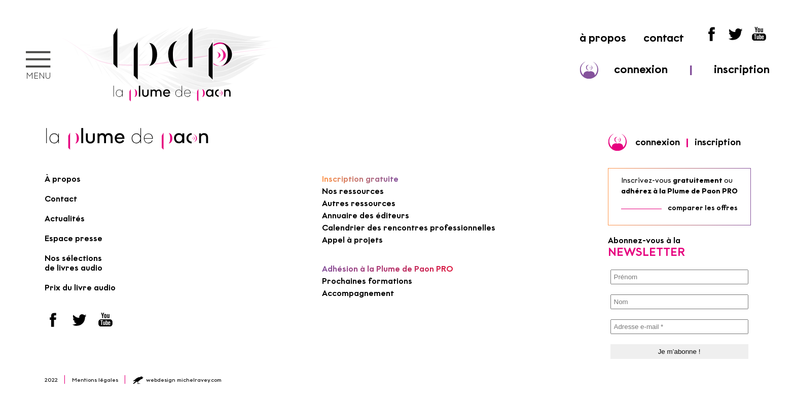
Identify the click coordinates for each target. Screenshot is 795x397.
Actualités (65, 218)
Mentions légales (95, 379)
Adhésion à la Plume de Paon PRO (387, 269)
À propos (63, 179)
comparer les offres (703, 208)
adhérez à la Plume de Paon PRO (679, 191)
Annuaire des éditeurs (365, 215)
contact (663, 38)
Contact (61, 199)
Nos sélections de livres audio (73, 263)
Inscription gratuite (360, 179)
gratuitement (697, 180)
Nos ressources (353, 191)
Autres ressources (358, 203)
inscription (742, 69)
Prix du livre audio (80, 287)
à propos (603, 38)
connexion (641, 69)
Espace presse (73, 238)
